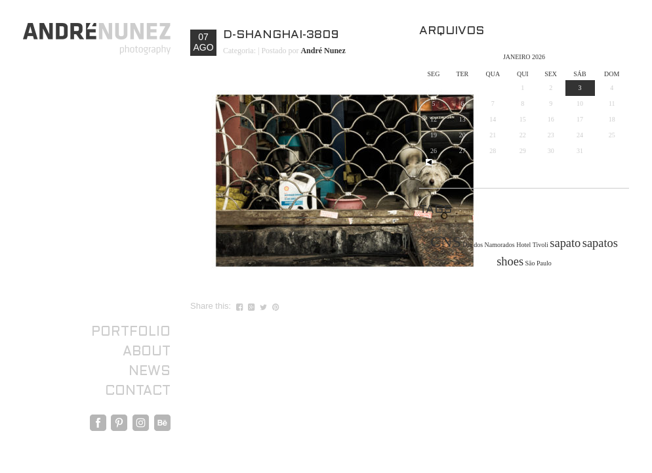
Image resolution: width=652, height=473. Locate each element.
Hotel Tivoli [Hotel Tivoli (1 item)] (532, 244)
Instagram (140, 423)
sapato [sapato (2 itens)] (565, 243)
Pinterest (119, 423)
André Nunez (322, 50)
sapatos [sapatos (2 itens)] (600, 243)
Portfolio (131, 332)
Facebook (98, 423)
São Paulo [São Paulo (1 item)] (538, 263)
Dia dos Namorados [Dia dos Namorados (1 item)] (488, 244)
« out (429, 162)
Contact (138, 391)
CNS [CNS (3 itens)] (445, 241)
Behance (162, 423)
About (147, 352)
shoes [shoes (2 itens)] (510, 261)
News (150, 372)
